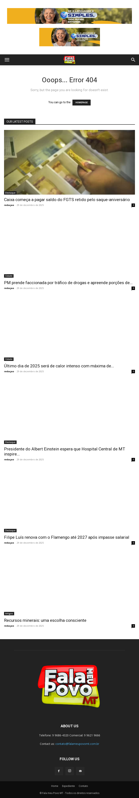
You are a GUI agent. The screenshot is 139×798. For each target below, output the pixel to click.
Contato (83, 786)
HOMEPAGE (81, 102)
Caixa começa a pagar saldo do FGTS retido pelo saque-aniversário (67, 199)
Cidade (8, 275)
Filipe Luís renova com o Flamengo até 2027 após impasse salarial (66, 537)
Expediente (68, 786)
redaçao (9, 205)
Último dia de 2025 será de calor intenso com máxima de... (59, 366)
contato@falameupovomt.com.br (77, 744)
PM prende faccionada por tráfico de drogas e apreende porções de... (68, 282)
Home (54, 786)
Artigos (9, 613)
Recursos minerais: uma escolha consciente (45, 620)
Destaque (10, 192)
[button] (6, 59)
